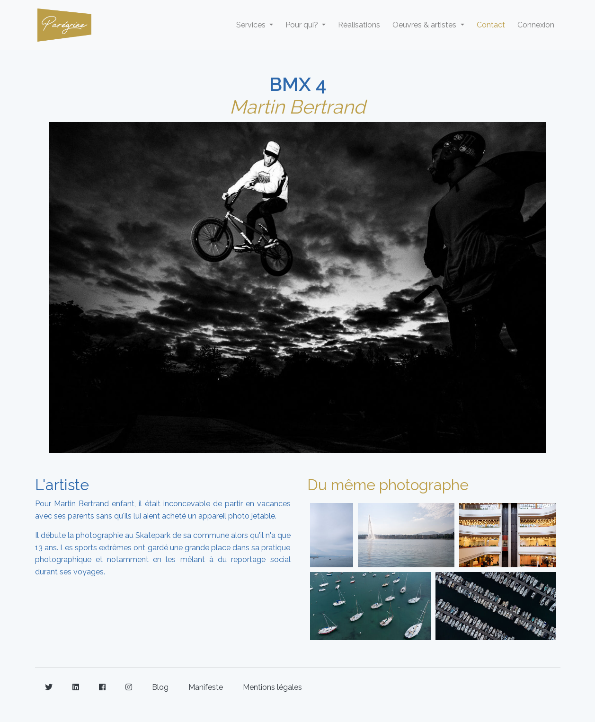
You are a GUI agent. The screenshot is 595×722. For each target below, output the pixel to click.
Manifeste (205, 687)
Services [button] (251, 24)
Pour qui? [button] (302, 24)
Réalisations (359, 24)
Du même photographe (388, 484)
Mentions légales (272, 687)
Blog (160, 687)
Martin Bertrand (297, 107)
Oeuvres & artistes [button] (425, 24)
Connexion (535, 24)
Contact (491, 24)
